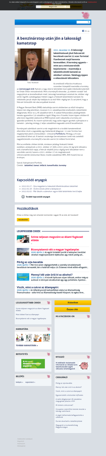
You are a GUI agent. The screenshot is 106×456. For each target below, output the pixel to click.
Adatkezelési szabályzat (24, 439)
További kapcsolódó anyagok (38, 197)
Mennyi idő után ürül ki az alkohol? (69, 387)
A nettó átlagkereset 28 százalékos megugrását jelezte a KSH (69, 400)
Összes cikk (72, 309)
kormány (62, 165)
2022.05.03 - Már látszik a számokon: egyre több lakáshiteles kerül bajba (52, 191)
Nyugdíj (60, 357)
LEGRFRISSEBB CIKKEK (28, 231)
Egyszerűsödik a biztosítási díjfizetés (69, 395)
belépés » (19, 382)
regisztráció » (30, 382)
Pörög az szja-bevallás (64, 383)
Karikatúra (22, 329)
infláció (43, 165)
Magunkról (20, 441)
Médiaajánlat (21, 446)
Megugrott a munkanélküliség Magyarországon (67, 426)
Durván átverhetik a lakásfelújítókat (69, 421)
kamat (36, 165)
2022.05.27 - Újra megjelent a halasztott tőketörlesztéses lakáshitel (50, 186)
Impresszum (21, 443)
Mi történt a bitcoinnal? (64, 405)
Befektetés (22, 354)
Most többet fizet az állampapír (27, 315)
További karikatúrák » (27, 345)
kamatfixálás (52, 165)
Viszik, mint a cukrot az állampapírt (69, 391)
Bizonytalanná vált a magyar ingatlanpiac (31, 319)
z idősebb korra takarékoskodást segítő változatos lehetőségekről (66, 367)
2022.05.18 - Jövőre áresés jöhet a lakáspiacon (41, 189)
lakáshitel (28, 165)
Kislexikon (73, 302)
